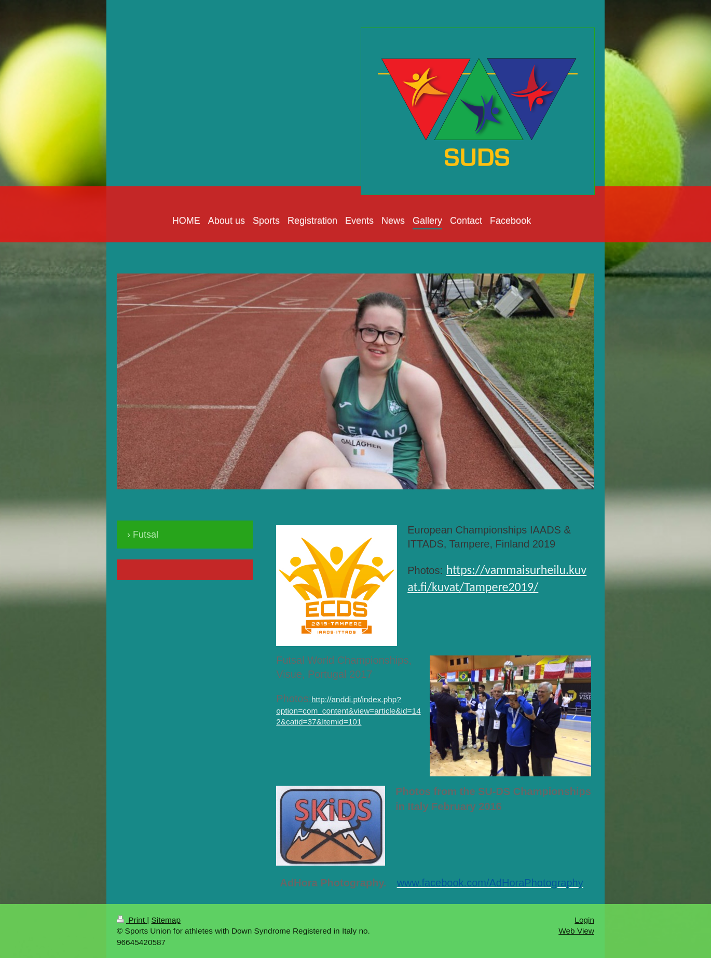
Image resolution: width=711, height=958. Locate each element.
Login (584, 919)
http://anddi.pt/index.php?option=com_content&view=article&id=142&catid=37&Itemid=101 (348, 710)
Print (132, 919)
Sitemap (165, 919)
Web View (576, 930)
